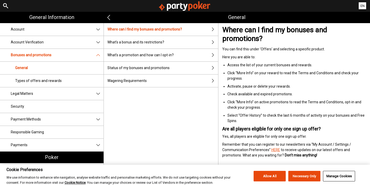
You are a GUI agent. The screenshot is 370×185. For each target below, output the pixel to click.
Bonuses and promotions (57, 55)
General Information (51, 17)
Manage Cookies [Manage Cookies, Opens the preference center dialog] (339, 179)
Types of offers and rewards (38, 81)
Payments (57, 145)
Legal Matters (57, 93)
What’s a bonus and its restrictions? (162, 42)
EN (362, 6)
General (21, 68)
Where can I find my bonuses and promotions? (162, 29)
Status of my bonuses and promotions (162, 68)
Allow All (269, 179)
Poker (52, 157)
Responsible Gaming (27, 132)
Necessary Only (304, 179)
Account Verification (57, 42)
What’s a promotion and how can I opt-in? (162, 55)
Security (17, 106)
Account (57, 29)
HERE (275, 150)
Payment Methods (57, 119)
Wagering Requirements (162, 81)
